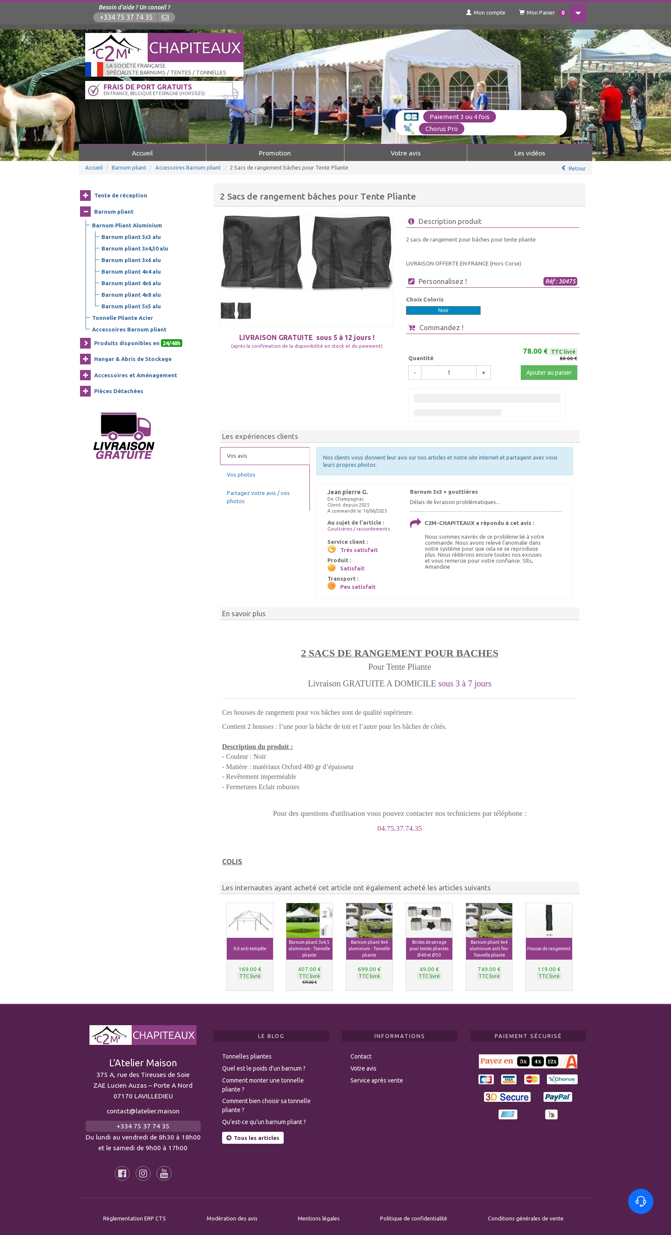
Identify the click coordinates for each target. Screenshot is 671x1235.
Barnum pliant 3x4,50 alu (134, 248)
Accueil (142, 152)
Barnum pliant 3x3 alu (131, 236)
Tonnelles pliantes (247, 1052)
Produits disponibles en (138, 342)
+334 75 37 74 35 (126, 17)
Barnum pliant (129, 167)
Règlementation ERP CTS (134, 1214)
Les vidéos (529, 152)
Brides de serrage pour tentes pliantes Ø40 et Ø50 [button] (429, 948)
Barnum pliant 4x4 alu (131, 271)
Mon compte (479, 12)
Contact (360, 1052)
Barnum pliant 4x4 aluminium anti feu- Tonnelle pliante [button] (489, 948)
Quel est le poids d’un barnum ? (264, 1064)
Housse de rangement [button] (548, 948)
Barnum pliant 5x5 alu (131, 306)
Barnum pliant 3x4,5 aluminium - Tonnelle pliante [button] (309, 948)
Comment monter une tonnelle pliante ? (263, 1081)
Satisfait (352, 568)
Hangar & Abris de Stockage (133, 358)
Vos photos (241, 474)
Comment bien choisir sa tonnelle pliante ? (266, 1101)
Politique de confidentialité (413, 1214)
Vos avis (237, 455)
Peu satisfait (358, 586)
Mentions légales (319, 1214)
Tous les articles (252, 1134)
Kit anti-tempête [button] (250, 948)
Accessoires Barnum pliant (188, 167)
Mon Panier (538, 13)
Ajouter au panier (549, 372)
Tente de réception (120, 195)
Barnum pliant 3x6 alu (131, 260)
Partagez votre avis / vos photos (258, 496)
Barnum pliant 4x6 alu (131, 283)
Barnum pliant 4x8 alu (131, 294)
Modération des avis (232, 1214)
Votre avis (406, 152)
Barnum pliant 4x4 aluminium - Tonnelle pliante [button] (369, 948)
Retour (577, 168)
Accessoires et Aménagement (135, 375)
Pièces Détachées (118, 391)
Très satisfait (359, 549)
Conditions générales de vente (526, 1214)
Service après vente (376, 1076)
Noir (443, 310)
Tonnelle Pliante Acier (122, 317)
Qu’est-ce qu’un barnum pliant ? (264, 1117)
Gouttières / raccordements (358, 528)
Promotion (275, 152)
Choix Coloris (425, 299)
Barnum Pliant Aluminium (127, 225)
